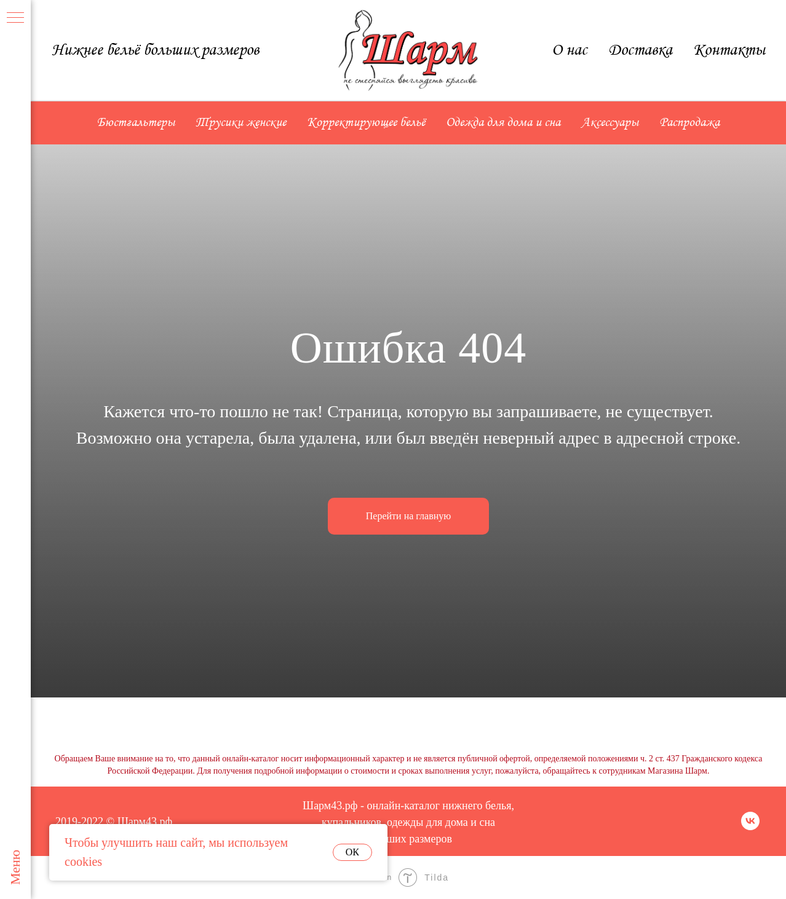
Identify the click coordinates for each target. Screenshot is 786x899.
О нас (569, 50)
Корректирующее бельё (366, 123)
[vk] (750, 827)
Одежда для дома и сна (503, 123)
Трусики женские (241, 123)
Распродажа (689, 123)
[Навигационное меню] (15, 18)
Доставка (640, 50)
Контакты (729, 50)
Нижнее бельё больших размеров (155, 50)
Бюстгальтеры (136, 123)
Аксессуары (609, 123)
